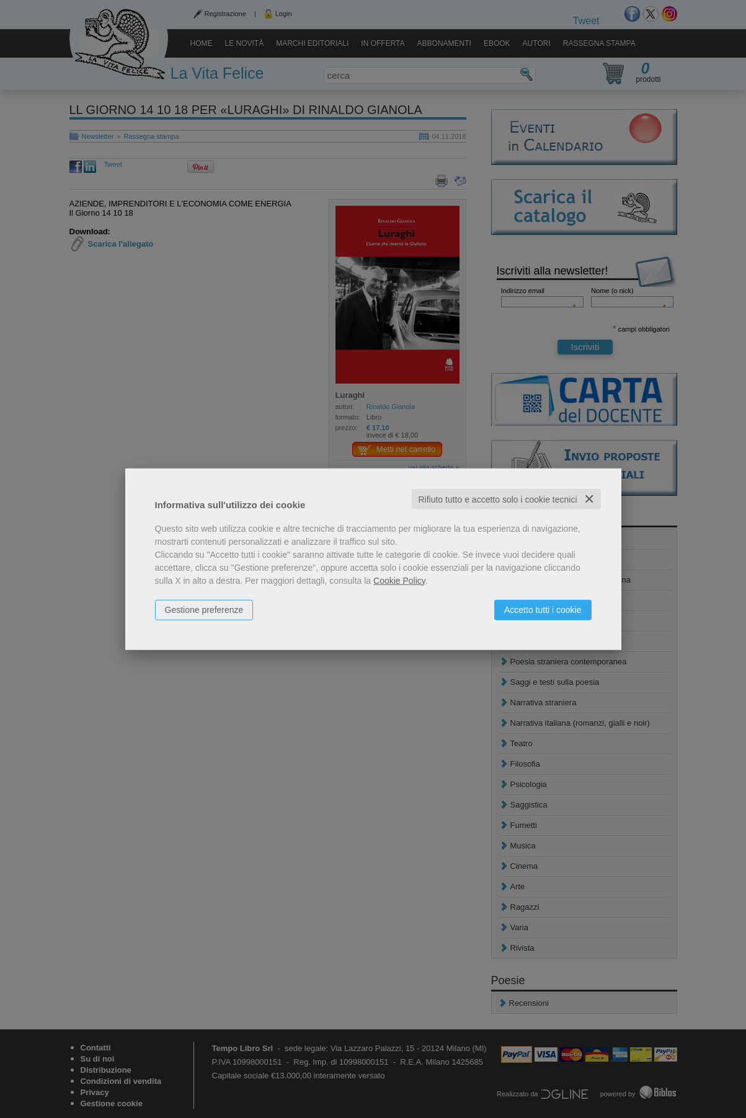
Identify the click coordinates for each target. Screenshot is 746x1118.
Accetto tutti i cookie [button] (543, 609)
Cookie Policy (399, 580)
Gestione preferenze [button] (204, 609)
